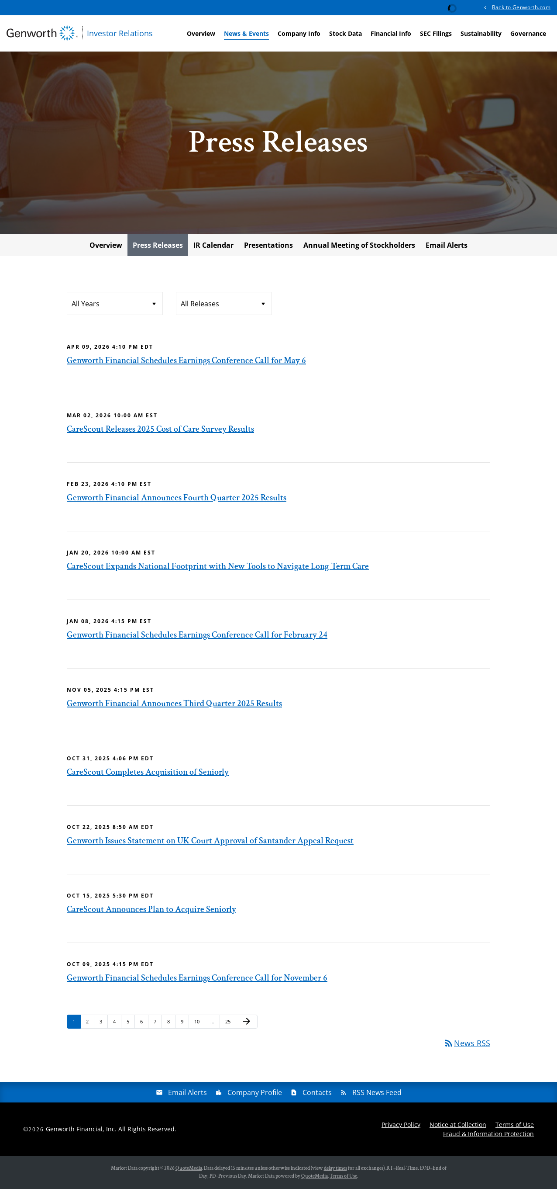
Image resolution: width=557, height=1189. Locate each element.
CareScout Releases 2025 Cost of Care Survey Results (160, 429)
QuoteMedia (188, 1168)
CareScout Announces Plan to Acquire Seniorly (151, 909)
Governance (528, 33)
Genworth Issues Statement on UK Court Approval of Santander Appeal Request (210, 840)
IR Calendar (213, 245)
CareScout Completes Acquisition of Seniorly (148, 772)
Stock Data (345, 33)
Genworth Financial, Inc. (81, 1129)
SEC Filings (436, 33)
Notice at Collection (458, 1124)
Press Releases (158, 245)
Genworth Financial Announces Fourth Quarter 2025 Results (176, 497)
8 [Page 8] (171, 1023)
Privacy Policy (401, 1124)
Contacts (317, 1092)
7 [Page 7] (157, 1023)
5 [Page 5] (130, 1023)
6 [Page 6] (144, 1023)
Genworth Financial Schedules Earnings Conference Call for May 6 (186, 360)
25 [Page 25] (230, 1023)
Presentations (268, 245)
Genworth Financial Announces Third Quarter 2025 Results (174, 703)
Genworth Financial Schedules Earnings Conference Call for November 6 (197, 978)
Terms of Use (514, 1124)
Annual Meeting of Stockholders (359, 245)
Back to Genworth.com (521, 7)
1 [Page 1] (76, 1023)
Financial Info (391, 33)
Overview (201, 33)
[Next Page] (247, 1022)
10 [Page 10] (199, 1023)
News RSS (467, 1043)
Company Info (299, 33)
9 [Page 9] (184, 1023)
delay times (335, 1168)
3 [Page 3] (103, 1023)
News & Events (246, 33)
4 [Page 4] (117, 1023)
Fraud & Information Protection (488, 1134)
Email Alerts (447, 245)
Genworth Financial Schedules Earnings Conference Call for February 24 (197, 635)
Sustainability (481, 33)
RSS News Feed (377, 1092)
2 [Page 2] (90, 1023)
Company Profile (254, 1092)
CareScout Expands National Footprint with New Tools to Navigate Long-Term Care (218, 566)
